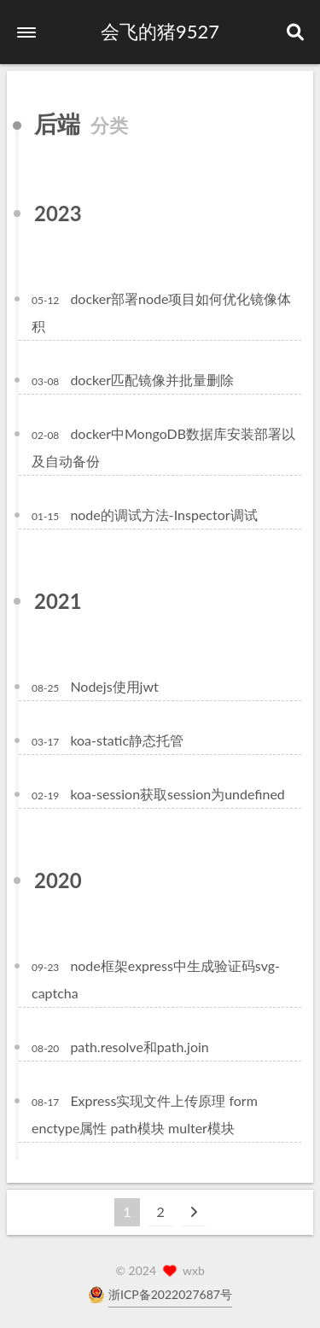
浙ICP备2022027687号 (170, 1294)
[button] (26, 32)
